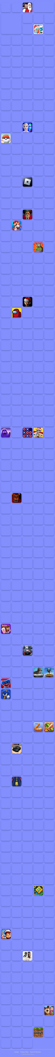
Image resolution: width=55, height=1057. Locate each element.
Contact (16, 1052)
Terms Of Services (35, 1052)
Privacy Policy (24, 1052)
